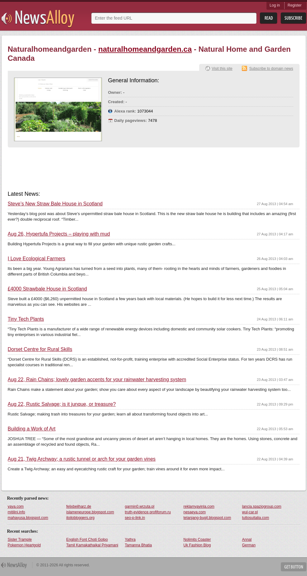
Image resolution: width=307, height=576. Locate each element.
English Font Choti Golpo (87, 539)
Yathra (130, 539)
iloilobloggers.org (80, 518)
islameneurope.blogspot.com (90, 512)
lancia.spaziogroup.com (261, 506)
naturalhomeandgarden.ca (145, 49)
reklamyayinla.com (199, 506)
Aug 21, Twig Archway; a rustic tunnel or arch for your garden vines (82, 459)
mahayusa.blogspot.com (28, 518)
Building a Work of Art (32, 428)
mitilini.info (16, 512)
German (249, 545)
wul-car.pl (250, 512)
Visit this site (222, 68)
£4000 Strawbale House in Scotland (47, 288)
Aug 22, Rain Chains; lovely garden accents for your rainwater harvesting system (97, 379)
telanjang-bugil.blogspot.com (207, 518)
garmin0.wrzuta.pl (140, 506)
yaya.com (16, 506)
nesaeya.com (195, 512)
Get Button (293, 566)
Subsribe (293, 18)
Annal (247, 539)
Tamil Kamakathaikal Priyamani (92, 545)
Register (295, 5)
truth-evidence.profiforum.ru (148, 512)
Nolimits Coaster (197, 539)
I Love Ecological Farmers (36, 258)
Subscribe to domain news (271, 68)
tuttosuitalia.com (255, 518)
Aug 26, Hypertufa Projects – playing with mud (59, 234)
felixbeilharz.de (78, 506)
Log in (275, 5)
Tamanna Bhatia (138, 545)
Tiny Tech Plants (26, 319)
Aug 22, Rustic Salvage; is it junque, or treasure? (62, 404)
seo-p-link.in (135, 518)
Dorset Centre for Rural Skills (40, 349)
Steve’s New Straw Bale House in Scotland (55, 203)
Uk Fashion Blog (197, 545)
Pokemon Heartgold (24, 545)
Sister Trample (20, 539)
